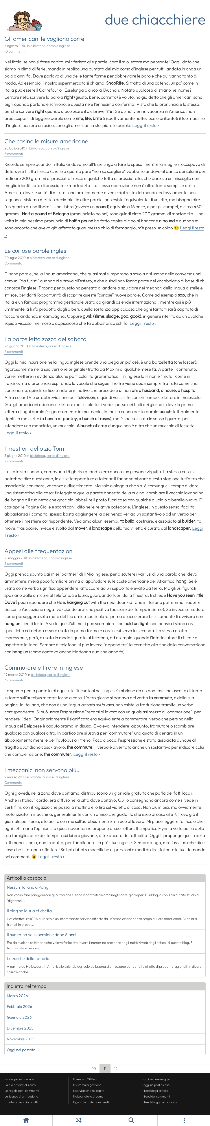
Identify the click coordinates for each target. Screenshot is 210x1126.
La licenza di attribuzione (21, 1096)
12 (114, 1069)
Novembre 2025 (20, 1038)
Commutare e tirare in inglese (43, 667)
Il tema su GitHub (84, 1079)
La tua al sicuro (20, 1085)
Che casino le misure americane (46, 141)
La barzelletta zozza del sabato (45, 339)
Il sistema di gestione (87, 1085)
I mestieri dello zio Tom (34, 448)
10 (92, 1069)
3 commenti (13, 153)
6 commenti (13, 351)
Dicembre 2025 (20, 1028)
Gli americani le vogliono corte (44, 38)
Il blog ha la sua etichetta (29, 910)
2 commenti (13, 461)
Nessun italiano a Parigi (28, 887)
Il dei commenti (156, 1096)
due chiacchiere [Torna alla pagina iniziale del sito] (155, 19)
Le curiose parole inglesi (36, 250)
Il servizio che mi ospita (88, 1091)
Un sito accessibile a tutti (21, 1102)
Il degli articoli (155, 1091)
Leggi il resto (144, 125)
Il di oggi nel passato (159, 1102)
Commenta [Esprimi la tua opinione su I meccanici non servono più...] (13, 782)
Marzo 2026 (17, 995)
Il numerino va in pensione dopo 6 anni (41, 934)
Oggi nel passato (21, 1049)
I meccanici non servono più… (42, 770)
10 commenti (14, 51)
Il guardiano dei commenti (91, 1102)
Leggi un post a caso (155, 1085)
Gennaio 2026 (19, 1017)
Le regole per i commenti (21, 1091)
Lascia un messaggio (156, 1079)
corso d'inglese (58, 45)
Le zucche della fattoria (28, 958)
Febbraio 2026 (19, 1006)
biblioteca (37, 45)
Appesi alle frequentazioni (39, 551)
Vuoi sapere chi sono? (19, 1079)
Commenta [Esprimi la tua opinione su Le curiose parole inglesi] (13, 263)
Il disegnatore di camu (88, 1096)
